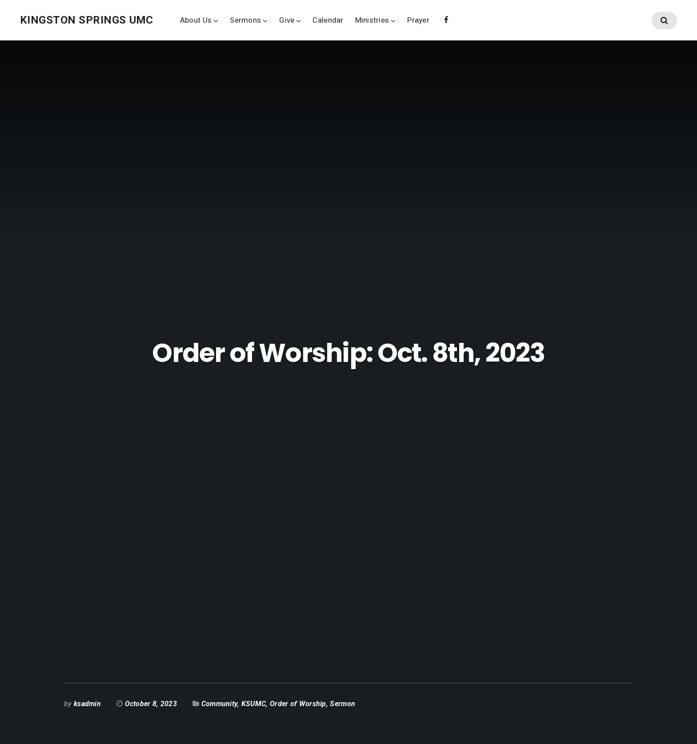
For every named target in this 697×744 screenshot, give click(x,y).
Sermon (342, 704)
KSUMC (253, 704)
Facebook (446, 19)
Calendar (327, 20)
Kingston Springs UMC (86, 20)
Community (219, 704)
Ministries (372, 20)
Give (286, 20)
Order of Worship (298, 704)
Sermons (245, 20)
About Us (196, 20)
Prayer (418, 20)
